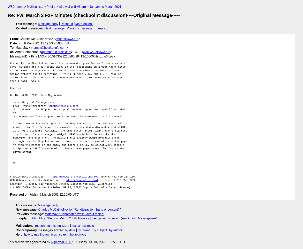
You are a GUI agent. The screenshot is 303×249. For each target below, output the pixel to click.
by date (70, 230)
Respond (67, 24)
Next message (54, 28)
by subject (100, 230)
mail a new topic (83, 225)
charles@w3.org (67, 39)
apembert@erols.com (56, 52)
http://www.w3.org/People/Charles (74, 177)
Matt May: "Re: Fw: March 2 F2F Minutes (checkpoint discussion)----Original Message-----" (94, 218)
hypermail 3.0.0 (61, 242)
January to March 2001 (105, 6)
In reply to (101, 28)
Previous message (80, 28)
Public (51, 6)
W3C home (15, 6)
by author (115, 230)
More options (84, 24)
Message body (48, 24)
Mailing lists (35, 6)
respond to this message (52, 225)
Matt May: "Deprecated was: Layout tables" (74, 214)
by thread (84, 230)
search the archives (72, 234)
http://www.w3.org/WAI (82, 180)
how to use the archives (40, 234)
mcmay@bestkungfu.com (48, 47)
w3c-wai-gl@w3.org (72, 6)
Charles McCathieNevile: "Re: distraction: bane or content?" (79, 209)
